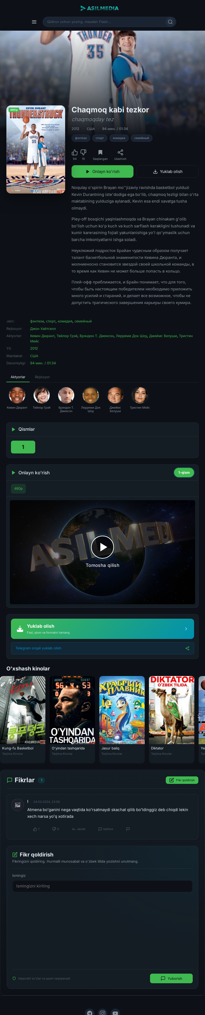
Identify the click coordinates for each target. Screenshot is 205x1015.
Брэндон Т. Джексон (97, 336)
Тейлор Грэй (67, 336)
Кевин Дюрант (42, 336)
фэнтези (81, 138)
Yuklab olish (168, 171)
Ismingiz (19, 875)
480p (18, 488)
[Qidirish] (170, 22)
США (91, 129)
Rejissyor (42, 377)
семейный (141, 138)
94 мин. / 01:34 (115, 129)
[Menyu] (34, 22)
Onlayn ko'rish (102, 171)
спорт (100, 138)
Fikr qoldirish (182, 780)
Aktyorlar (18, 377)
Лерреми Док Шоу (131, 336)
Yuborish (171, 978)
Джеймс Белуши (163, 336)
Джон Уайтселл (43, 328)
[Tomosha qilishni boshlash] (102, 552)
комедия (119, 138)
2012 (75, 129)
